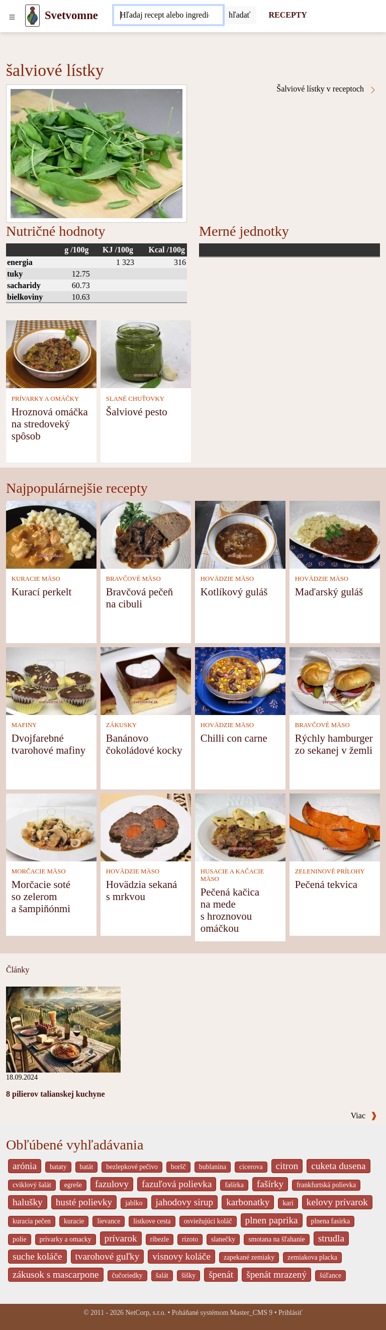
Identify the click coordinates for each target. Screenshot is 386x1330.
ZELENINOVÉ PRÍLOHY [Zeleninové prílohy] (330, 871)
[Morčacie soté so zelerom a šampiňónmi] (51, 826)
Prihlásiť (290, 1312)
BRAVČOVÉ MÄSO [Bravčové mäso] (133, 578)
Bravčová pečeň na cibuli (139, 597)
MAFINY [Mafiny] (24, 725)
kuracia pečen (32, 1221)
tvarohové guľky (107, 1256)
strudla (331, 1238)
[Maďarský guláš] (335, 533)
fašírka (234, 1185)
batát (86, 1167)
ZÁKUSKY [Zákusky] (121, 725)
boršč (178, 1167)
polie (20, 1239)
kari (287, 1203)
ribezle (159, 1239)
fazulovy (112, 1184)
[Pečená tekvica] (335, 826)
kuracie (74, 1221)
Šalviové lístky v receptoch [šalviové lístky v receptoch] (326, 89)
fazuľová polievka (177, 1184)
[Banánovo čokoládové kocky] (146, 680)
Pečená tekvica (326, 884)
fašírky (270, 1184)
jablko (133, 1203)
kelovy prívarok (337, 1202)
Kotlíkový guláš (234, 591)
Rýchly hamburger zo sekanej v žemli (334, 744)
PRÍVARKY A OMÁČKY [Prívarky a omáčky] (45, 398)
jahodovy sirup (185, 1202)
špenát (221, 1274)
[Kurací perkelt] (51, 533)
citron (287, 1166)
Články (17, 969)
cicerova (251, 1167)
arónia (25, 1166)
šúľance (330, 1275)
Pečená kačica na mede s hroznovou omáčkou (230, 910)
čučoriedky (127, 1275)
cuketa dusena (338, 1166)
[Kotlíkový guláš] (240, 533)
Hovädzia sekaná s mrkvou (141, 890)
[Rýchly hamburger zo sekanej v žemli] (335, 680)
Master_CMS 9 (251, 1312)
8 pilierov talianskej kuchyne (55, 1094)
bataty (58, 1167)
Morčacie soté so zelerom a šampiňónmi (41, 896)
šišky (188, 1275)
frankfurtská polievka (326, 1185)
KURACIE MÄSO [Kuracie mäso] (36, 578)
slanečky (223, 1239)
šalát (162, 1275)
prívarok (121, 1238)
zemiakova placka (312, 1257)
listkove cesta (151, 1221)
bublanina (212, 1167)
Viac (364, 1115)
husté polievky (84, 1202)
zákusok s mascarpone (56, 1274)
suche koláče (37, 1256)
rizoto (190, 1239)
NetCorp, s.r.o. (145, 1312)
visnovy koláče (181, 1256)
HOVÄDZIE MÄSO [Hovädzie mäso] (227, 578)
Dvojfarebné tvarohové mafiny (48, 744)
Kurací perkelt (42, 591)
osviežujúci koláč (208, 1221)
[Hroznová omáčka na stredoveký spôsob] (51, 353)
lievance (108, 1221)
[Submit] (240, 15)
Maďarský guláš (329, 591)
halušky (28, 1202)
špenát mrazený (276, 1274)
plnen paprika (271, 1220)
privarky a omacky (65, 1239)
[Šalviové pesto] (146, 353)
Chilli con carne (234, 738)
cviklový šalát (32, 1185)
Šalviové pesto (136, 411)
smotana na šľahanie (276, 1239)
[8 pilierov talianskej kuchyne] (63, 1028)
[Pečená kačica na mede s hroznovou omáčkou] (240, 826)
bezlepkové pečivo (132, 1167)
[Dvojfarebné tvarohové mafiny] (51, 680)
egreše (73, 1185)
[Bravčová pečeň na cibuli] (146, 533)
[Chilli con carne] (240, 680)
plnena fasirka (330, 1221)
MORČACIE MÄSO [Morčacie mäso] (39, 871)
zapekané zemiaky (249, 1257)
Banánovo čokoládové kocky (144, 744)
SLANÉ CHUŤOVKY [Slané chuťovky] (135, 398)
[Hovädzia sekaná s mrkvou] (146, 826)
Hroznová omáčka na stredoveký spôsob (50, 423)
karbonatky (247, 1202)
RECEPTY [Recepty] (287, 15)
